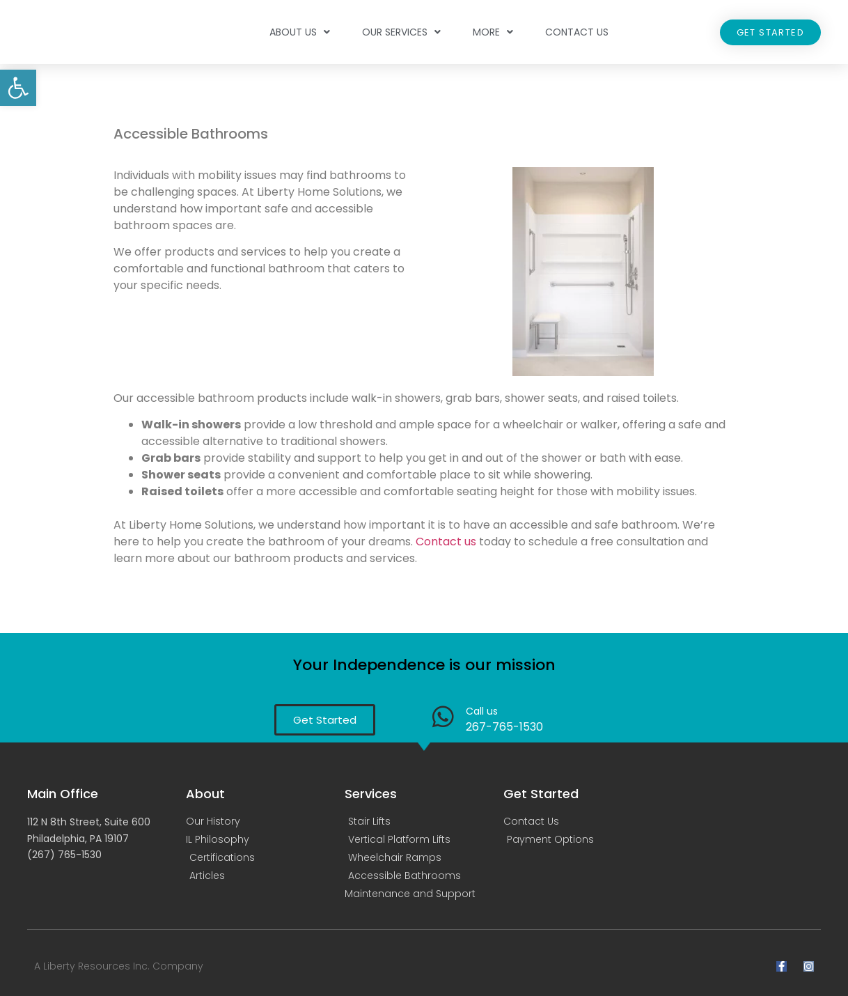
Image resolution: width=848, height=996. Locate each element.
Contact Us (576, 32)
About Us (299, 32)
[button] (18, 88)
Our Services (401, 32)
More (493, 32)
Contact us (446, 542)
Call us (482, 711)
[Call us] (443, 716)
